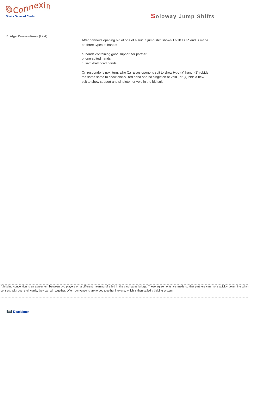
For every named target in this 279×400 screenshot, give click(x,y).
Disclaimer (18, 311)
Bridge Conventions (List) (24, 36)
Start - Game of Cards (20, 16)
